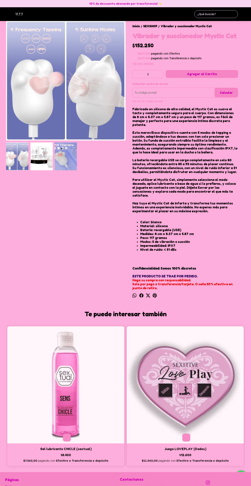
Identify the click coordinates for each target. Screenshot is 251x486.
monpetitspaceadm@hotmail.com (143, 436)
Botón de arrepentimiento (146, 480)
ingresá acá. (125, 480)
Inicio (9, 434)
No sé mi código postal (147, 101)
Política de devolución (19, 452)
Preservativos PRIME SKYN (215, 389)
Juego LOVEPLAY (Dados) (96, 389)
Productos (12, 438)
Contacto (11, 443)
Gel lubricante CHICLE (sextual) (36, 391)
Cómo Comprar (15, 448)
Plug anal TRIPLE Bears (155, 389)
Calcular (226, 92)
